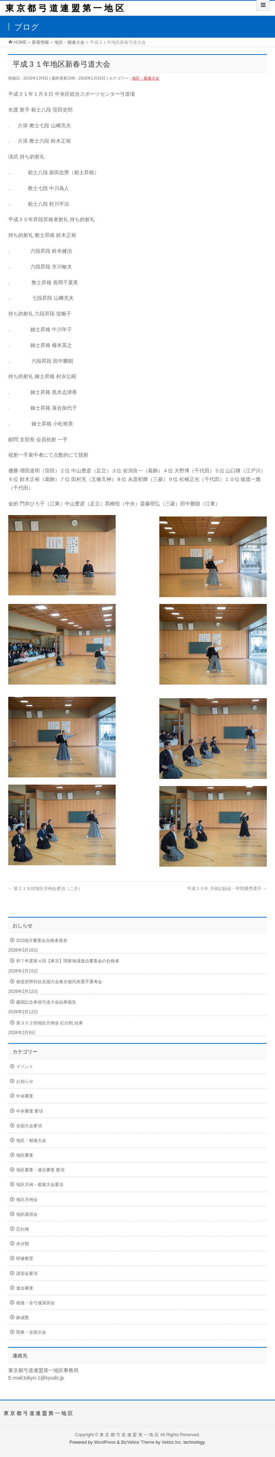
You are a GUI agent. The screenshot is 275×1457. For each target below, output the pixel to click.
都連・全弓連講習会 (35, 1302)
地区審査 (24, 1155)
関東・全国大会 (31, 1332)
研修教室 (24, 1258)
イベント (24, 1066)
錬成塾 (22, 1317)
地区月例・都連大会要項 (39, 1184)
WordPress (105, 1442)
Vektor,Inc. (171, 1442)
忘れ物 (22, 1229)
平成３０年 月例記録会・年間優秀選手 (227, 888)
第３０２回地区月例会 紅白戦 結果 (49, 1022)
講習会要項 (27, 1273)
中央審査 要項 (29, 1111)
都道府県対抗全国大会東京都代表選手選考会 (59, 981)
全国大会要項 (29, 1125)
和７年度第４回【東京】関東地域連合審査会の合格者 (67, 960)
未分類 (22, 1243)
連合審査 (24, 1288)
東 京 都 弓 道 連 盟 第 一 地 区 (64, 8)
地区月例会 (27, 1199)
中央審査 (24, 1096)
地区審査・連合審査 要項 (40, 1169)
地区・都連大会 (145, 78)
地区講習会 (27, 1214)
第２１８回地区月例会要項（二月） (45, 888)
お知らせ (24, 1081)
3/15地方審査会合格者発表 (41, 940)
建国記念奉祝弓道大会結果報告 (46, 1002)
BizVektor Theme (138, 1442)
